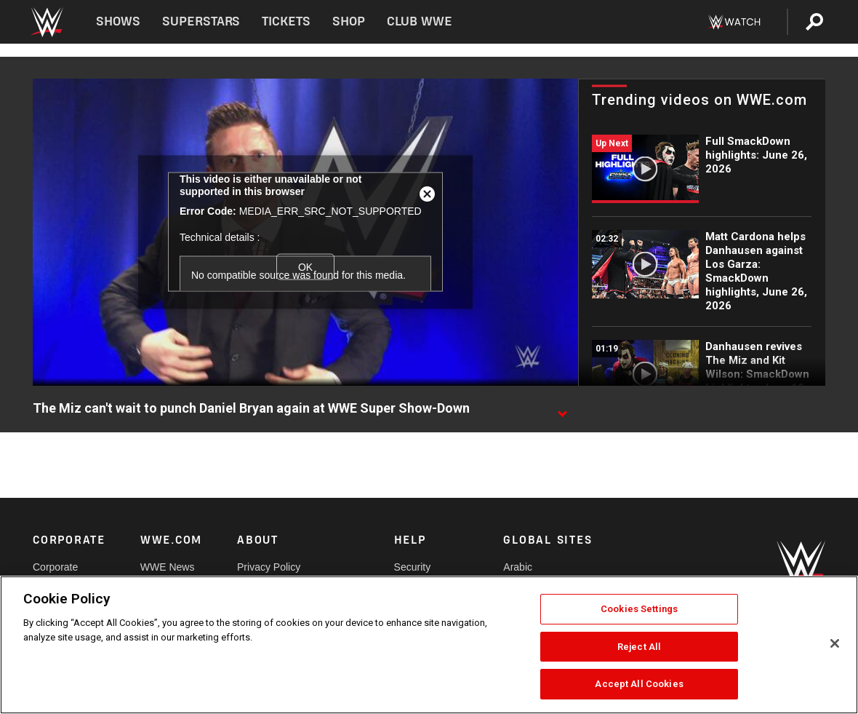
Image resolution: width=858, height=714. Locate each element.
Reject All (639, 646)
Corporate (55, 567)
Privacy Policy (268, 567)
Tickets (286, 21)
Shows (118, 21)
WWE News (167, 567)
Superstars (201, 21)
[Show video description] (562, 409)
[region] (429, 645)
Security (412, 567)
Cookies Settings (639, 608)
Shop (348, 21)
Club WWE (419, 21)
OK (305, 267)
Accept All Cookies (639, 683)
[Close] (835, 643)
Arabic (517, 567)
